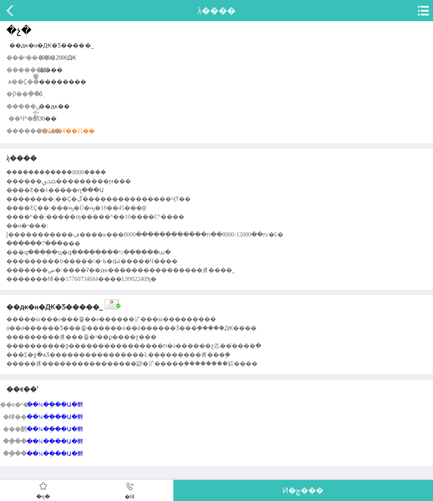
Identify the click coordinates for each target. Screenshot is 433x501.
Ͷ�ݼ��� (302, 490)
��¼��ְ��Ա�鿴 (55, 405)
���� (10, 10)
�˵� (422, 10)
